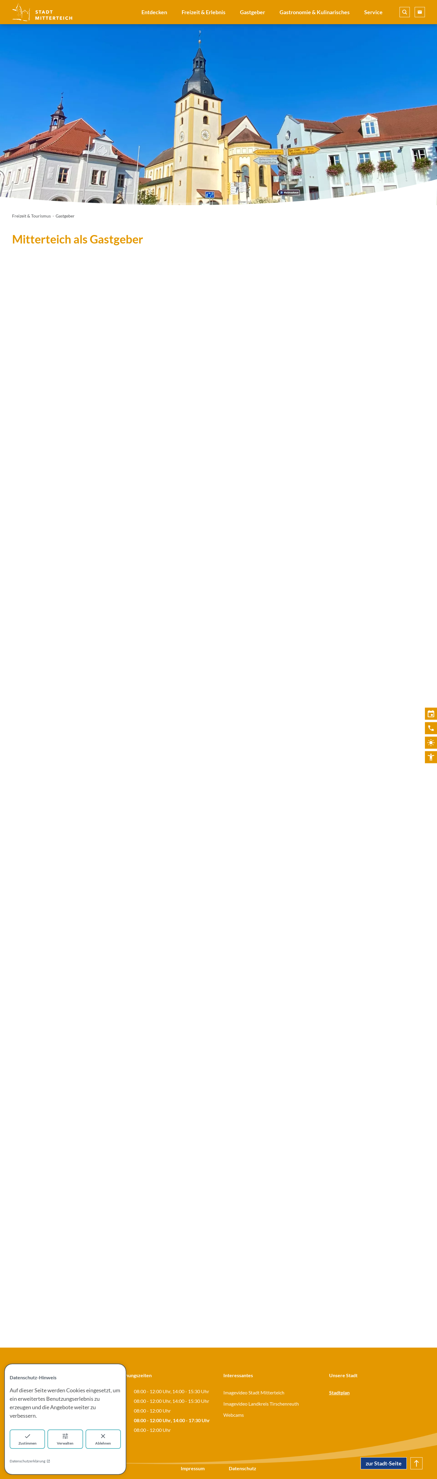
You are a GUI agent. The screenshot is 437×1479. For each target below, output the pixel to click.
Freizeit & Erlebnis (203, 12)
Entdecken (154, 12)
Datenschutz (242, 1468)
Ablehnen (103, 1438)
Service (373, 12)
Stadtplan (339, 1392)
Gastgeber (252, 12)
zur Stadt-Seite (384, 1463)
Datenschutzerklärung (30, 1461)
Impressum (193, 1468)
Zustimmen (27, 1438)
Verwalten (65, 1438)
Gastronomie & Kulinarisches (315, 12)
